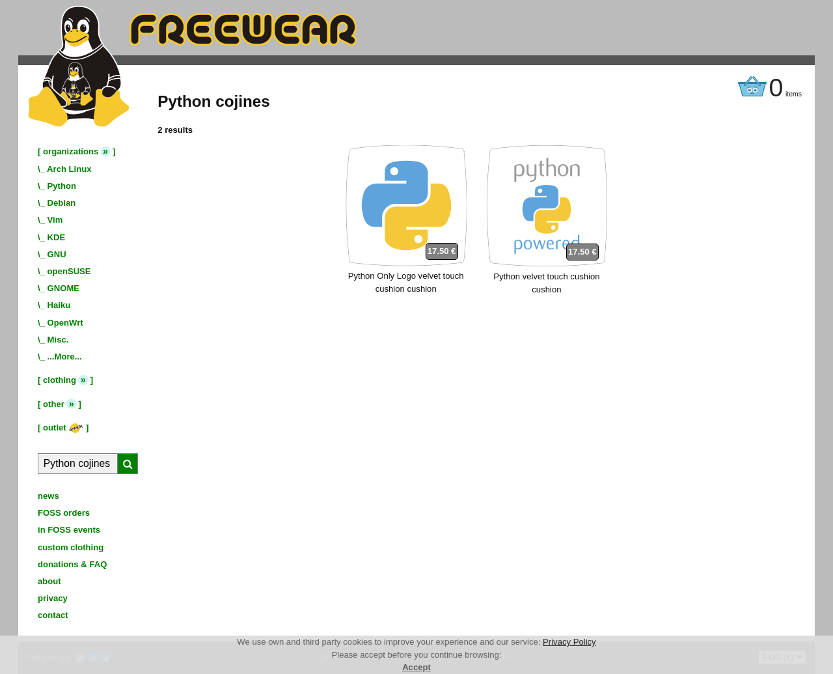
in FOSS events (69, 530)
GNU (57, 254)
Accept (416, 667)
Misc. (58, 339)
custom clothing (70, 547)
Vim (55, 220)
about (49, 581)
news (48, 496)
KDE (57, 237)
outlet (63, 427)
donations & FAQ (72, 564)
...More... (65, 356)
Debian (62, 203)
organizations (70, 151)
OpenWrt (65, 323)
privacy (53, 598)
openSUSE (69, 271)
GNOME (64, 288)
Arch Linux (69, 169)
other (53, 404)
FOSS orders (64, 513)
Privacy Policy (569, 642)
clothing (59, 380)
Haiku (59, 305)
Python (62, 186)
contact (53, 615)
